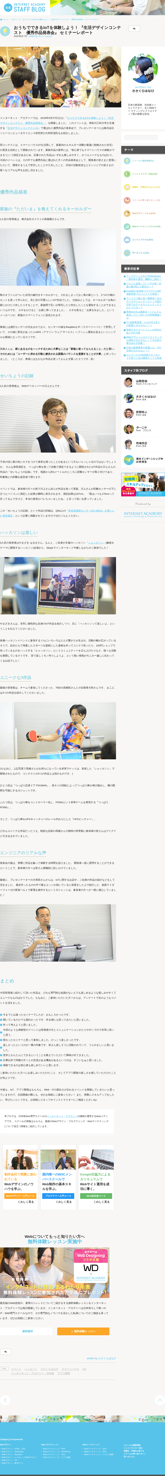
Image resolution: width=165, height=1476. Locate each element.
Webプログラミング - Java (54, 1447)
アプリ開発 (63, 1366)
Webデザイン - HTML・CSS (13, 1442)
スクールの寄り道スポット (135, 1447)
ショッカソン (95, 542)
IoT (84, 1362)
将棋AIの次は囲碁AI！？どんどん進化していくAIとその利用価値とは (143, 314)
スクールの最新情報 (132, 1438)
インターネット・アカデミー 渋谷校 (32, 1366)
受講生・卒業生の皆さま (134, 1444)
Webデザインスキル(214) (143, 213)
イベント (16, 1362)
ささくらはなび (49, 1362)
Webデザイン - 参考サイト (13, 1456)
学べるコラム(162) (140, 253)
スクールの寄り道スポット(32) (146, 200)
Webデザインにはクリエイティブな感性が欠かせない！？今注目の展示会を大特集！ (144, 340)
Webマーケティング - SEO (95, 1442)
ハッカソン (31, 1362)
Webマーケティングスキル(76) (146, 226)
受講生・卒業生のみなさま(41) (146, 187)
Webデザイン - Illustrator (12, 1447)
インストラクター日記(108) (144, 174)
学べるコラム (129, 1450)
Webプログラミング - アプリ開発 (57, 1450)
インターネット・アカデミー (62, 1116)
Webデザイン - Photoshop (12, 1444)
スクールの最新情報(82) (143, 161)
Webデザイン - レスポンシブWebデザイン (19, 1450)
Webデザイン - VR (9, 1453)
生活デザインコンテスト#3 (23, 128)
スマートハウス (70, 1362)
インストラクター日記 (133, 1441)
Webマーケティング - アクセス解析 (99, 1447)
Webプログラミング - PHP (54, 1442)
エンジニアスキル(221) (142, 239)
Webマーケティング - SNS (95, 1444)
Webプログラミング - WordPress (56, 1444)
